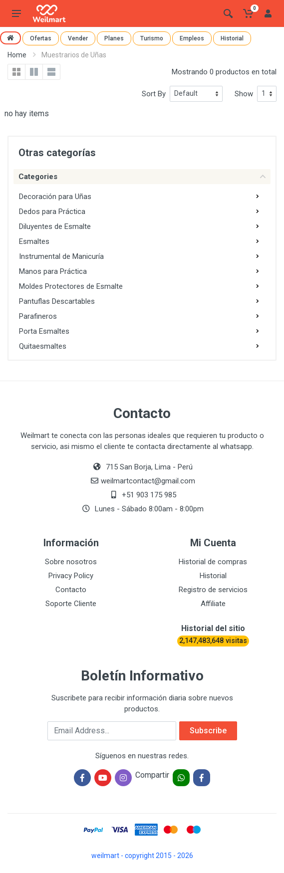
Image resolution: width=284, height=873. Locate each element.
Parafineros (38, 316)
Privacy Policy (70, 575)
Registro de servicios (213, 589)
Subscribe (208, 730)
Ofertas (40, 38)
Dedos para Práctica (52, 211)
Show (244, 93)
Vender (78, 38)
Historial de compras (213, 561)
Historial (232, 38)
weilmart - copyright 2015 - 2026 (142, 856)
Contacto (70, 589)
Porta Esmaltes (44, 331)
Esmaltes (34, 241)
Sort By (154, 93)
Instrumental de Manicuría (61, 256)
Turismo (151, 38)
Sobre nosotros (71, 561)
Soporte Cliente (70, 603)
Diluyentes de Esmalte (55, 226)
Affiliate (213, 603)
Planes (114, 38)
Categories (142, 176)
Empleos (192, 38)
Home (16, 55)
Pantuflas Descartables (57, 301)
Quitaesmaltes (42, 346)
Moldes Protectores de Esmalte (71, 286)
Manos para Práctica (53, 271)
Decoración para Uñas (55, 196)
